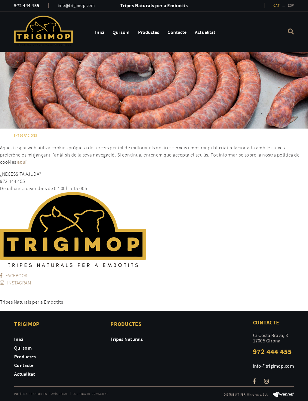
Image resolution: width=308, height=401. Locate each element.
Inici (18, 339)
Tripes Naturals (126, 339)
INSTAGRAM (15, 283)
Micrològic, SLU (257, 394)
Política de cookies (30, 394)
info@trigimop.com (76, 5)
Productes (25, 357)
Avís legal (59, 394)
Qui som (23, 348)
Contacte (23, 365)
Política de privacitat (90, 394)
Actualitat (24, 374)
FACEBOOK (14, 275)
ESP (291, 5)
